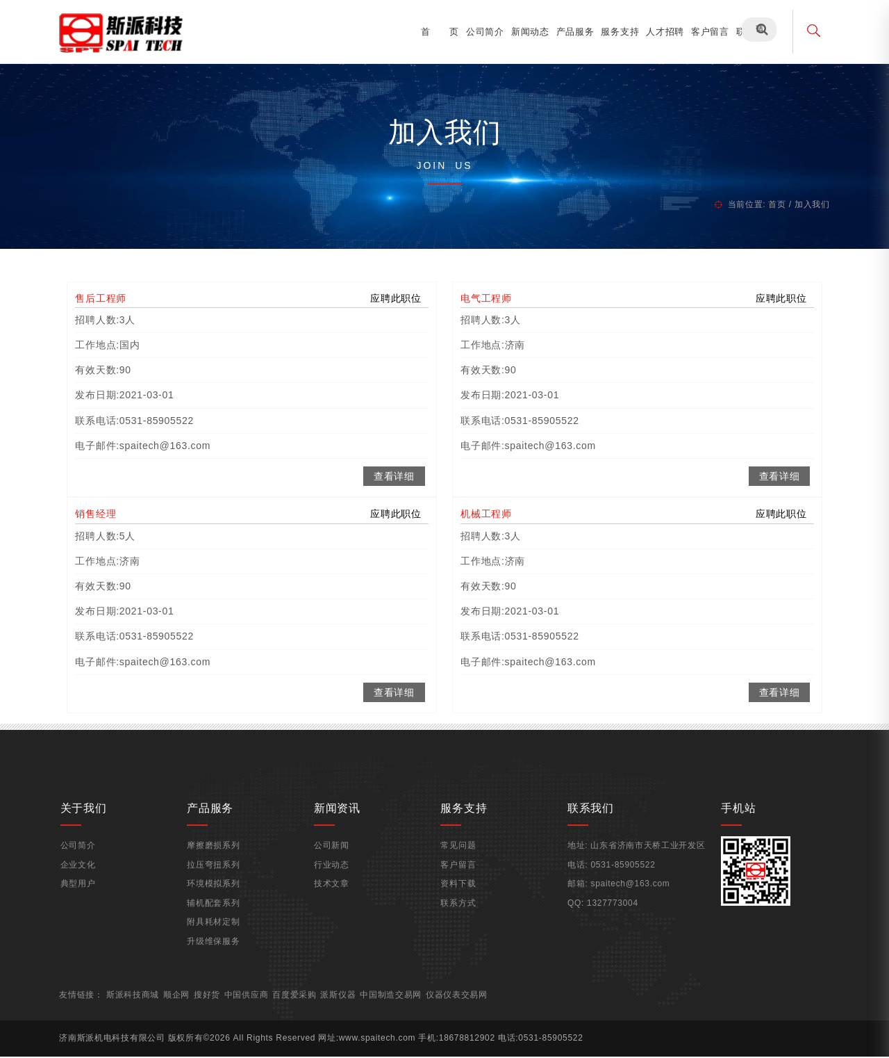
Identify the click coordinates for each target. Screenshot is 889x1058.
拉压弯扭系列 (218, 874)
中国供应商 (254, 1004)
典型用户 (84, 892)
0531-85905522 (621, 874)
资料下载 (458, 892)
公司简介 (477, 31)
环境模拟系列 (218, 892)
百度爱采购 (302, 1004)
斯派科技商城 (140, 1004)
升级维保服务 (218, 950)
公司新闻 (333, 854)
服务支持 (613, 31)
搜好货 (214, 1004)
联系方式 (458, 912)
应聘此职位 (396, 300)
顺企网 (184, 1004)
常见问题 (458, 854)
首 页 (433, 31)
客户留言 (702, 31)
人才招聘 (658, 31)
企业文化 (84, 874)
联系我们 (748, 31)
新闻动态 (523, 31)
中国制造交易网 (399, 1004)
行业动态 (333, 874)
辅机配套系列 (218, 912)
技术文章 (333, 892)
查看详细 (394, 478)
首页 (770, 199)
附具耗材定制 (218, 931)
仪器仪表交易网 (465, 1004)
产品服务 (568, 31)
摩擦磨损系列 (218, 854)
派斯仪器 (346, 1004)
